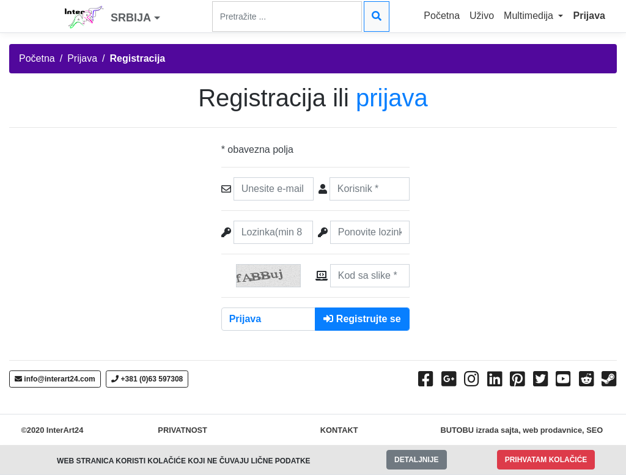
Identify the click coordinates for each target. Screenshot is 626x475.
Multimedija (530, 15)
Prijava (589, 15)
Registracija (138, 58)
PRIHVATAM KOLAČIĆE (546, 459)
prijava (392, 97)
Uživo (482, 15)
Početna (442, 15)
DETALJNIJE (416, 459)
